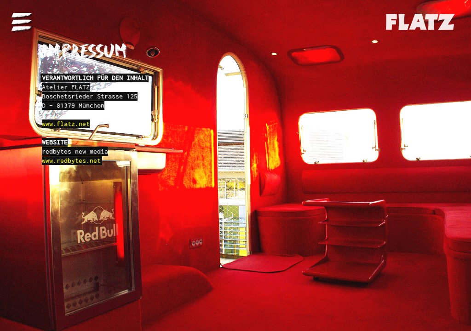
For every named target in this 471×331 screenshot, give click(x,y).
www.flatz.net (66, 123)
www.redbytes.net (71, 160)
